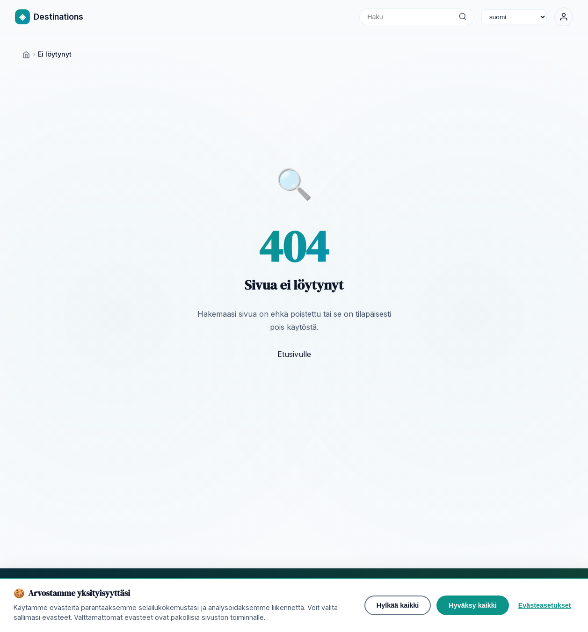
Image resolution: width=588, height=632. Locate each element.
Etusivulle (294, 354)
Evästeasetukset (544, 605)
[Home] (26, 54)
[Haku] (462, 17)
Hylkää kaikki (398, 605)
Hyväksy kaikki (472, 605)
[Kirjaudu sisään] (563, 16)
